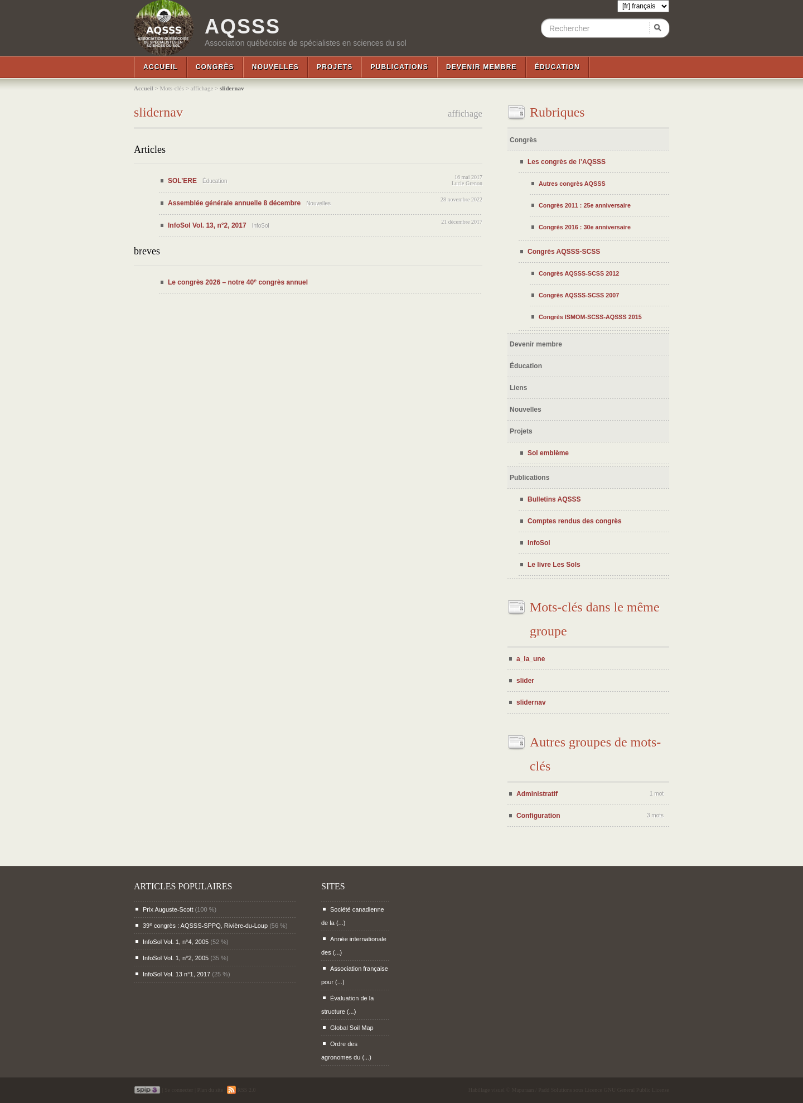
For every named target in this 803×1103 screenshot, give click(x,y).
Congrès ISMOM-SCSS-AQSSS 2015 (590, 317)
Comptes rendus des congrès (575, 521)
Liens (518, 388)
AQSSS (242, 26)
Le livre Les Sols (554, 565)
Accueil (160, 67)
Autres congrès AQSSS (572, 183)
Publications (399, 67)
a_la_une (530, 659)
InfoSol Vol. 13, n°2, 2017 (207, 225)
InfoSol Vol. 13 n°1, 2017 (176, 974)
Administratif (537, 794)
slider (525, 681)
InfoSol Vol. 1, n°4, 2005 (176, 941)
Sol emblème (548, 453)
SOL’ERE (182, 181)
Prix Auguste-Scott (168, 909)
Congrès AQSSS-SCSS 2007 (579, 295)
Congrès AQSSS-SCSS (564, 252)
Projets (334, 67)
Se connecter (179, 1090)
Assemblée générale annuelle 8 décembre (234, 203)
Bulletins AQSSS (554, 499)
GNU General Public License (636, 1090)
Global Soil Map (352, 1027)
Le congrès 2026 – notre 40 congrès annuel (238, 282)
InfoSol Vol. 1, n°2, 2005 (176, 958)
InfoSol (539, 543)
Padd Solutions (555, 1090)
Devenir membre (481, 67)
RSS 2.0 (241, 1090)
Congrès (215, 67)
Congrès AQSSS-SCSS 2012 (579, 273)
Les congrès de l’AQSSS (567, 162)
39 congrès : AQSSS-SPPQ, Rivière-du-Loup (205, 925)
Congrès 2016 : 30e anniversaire (585, 227)
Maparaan (523, 1090)
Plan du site (210, 1090)
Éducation (557, 67)
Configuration (538, 816)
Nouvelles (275, 67)
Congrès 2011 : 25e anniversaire (585, 205)
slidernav (531, 702)
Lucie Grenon (467, 183)
